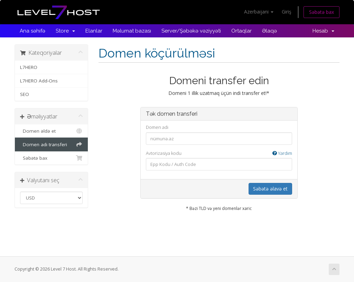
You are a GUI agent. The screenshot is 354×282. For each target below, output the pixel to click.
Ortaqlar (241, 31)
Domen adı (157, 127)
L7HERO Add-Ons (39, 81)
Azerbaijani (258, 11)
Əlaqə (269, 31)
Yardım (282, 153)
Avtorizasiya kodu (219, 153)
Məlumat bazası (132, 31)
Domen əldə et (51, 131)
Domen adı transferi (51, 144)
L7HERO (28, 67)
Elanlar (93, 31)
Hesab (323, 31)
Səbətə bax (321, 12)
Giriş (286, 11)
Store (65, 31)
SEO (24, 94)
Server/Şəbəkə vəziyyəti (191, 31)
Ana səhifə (32, 31)
